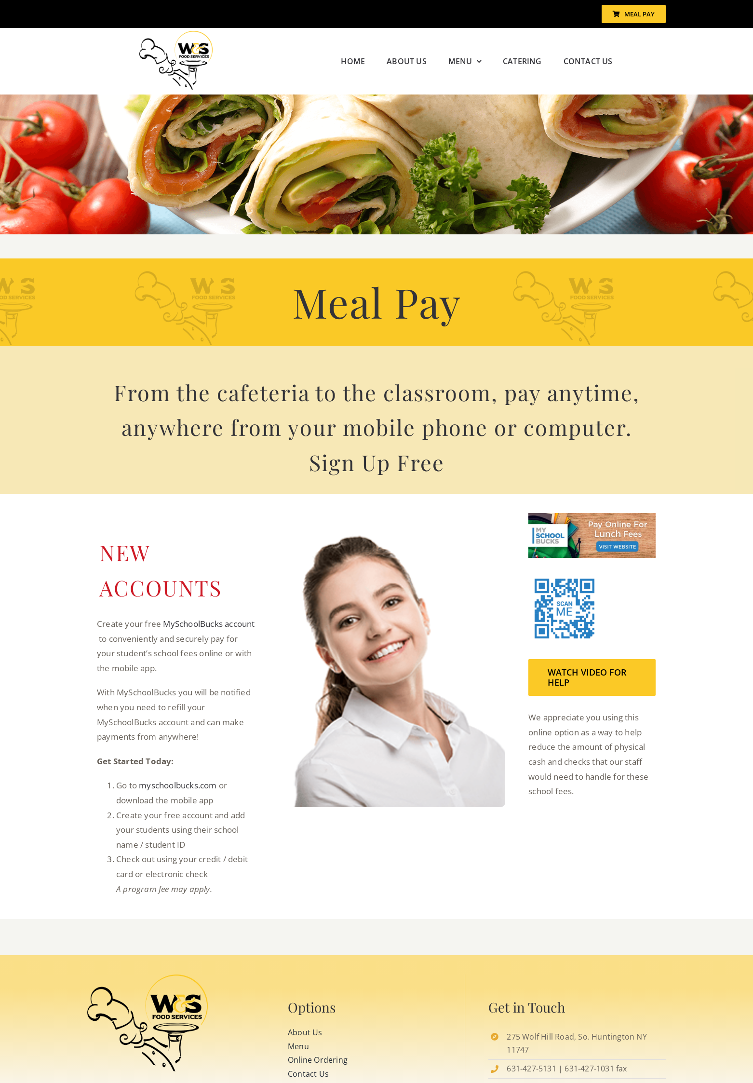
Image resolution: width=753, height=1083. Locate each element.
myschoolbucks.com (177, 785)
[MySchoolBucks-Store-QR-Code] (147, 978)
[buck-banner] (592, 517)
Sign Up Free (376, 461)
